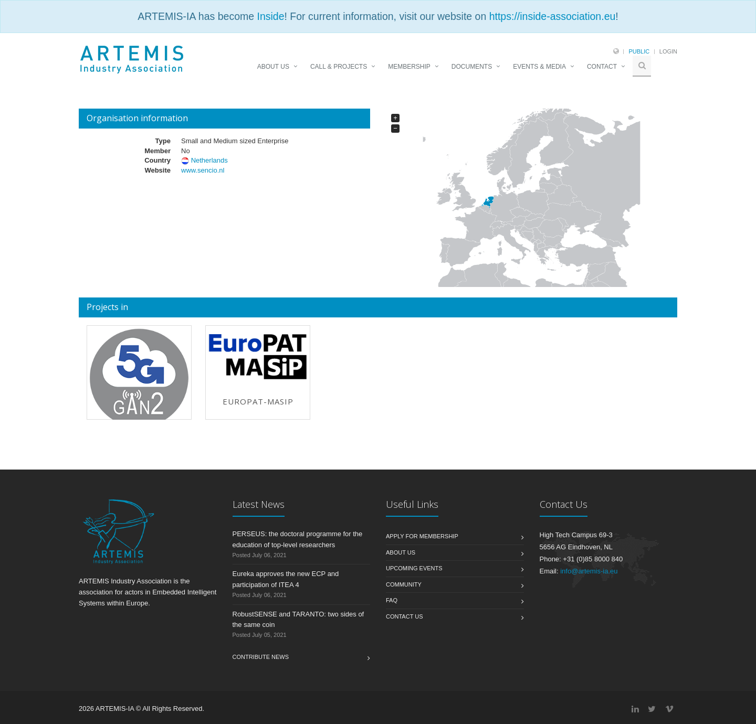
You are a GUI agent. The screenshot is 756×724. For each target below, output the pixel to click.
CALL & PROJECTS (338, 66)
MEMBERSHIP (409, 66)
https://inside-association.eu (552, 16)
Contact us (404, 616)
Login (668, 51)
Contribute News (261, 657)
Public (638, 51)
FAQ (391, 600)
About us (400, 552)
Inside (270, 16)
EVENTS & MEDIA (539, 66)
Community (404, 584)
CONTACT (602, 66)
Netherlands (209, 160)
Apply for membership (422, 536)
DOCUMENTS (472, 66)
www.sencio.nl (202, 170)
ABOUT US (273, 66)
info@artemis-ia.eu (588, 571)
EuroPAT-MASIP (258, 401)
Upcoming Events (414, 568)
